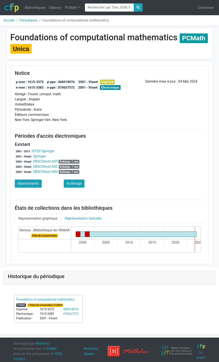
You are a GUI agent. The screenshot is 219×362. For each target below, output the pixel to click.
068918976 (70, 309)
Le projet (201, 351)
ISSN (58, 354)
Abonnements (28, 183)
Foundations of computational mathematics (45, 299)
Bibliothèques (35, 8)
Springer (39, 156)
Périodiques (28, 20)
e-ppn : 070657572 (60, 87)
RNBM (51, 349)
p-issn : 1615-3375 (30, 82)
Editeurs (55, 8)
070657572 (70, 313)
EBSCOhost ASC (45, 166)
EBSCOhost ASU (45, 172)
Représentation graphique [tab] (38, 218)
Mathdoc (42, 343)
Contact (19, 359)
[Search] (109, 7)
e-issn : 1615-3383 (29, 87)
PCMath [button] (71, 8)
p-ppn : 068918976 (61, 82)
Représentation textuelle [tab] (83, 218)
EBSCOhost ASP (45, 161)
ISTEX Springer (43, 151)
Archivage (74, 183)
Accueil (9, 20)
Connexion (206, 8)
